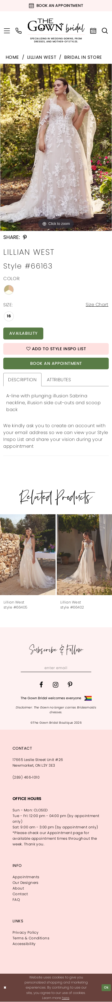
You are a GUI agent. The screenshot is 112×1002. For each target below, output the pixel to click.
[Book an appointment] (56, 5)
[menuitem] (7, 31)
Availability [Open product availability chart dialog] (23, 334)
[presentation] (28, 555)
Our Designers (26, 883)
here (65, 998)
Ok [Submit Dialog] (106, 988)
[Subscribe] (87, 669)
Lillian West (41, 57)
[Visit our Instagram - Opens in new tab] (55, 685)
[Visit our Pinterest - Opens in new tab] (70, 685)
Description (22, 380)
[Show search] (105, 31)
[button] (7, 31)
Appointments (26, 877)
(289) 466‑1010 (26, 777)
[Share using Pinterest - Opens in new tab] (25, 237)
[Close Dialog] (5, 988)
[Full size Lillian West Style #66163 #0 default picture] (56, 147)
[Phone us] (18, 31)
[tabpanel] (56, 147)
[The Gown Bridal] (56, 31)
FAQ (16, 900)
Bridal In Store (83, 57)
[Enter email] (56, 669)
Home (12, 57)
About (18, 888)
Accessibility (24, 944)
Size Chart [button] (96, 305)
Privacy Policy (26, 932)
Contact (20, 894)
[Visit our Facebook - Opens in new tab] (41, 685)
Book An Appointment (56, 364)
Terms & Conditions (31, 938)
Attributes (59, 380)
